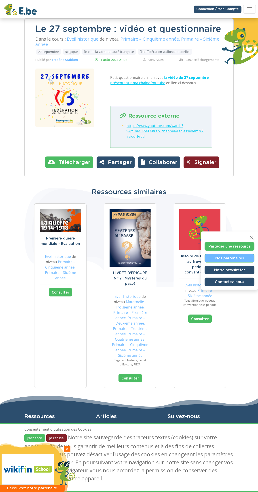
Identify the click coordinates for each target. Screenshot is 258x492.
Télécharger (69, 162)
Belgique (71, 52)
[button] (159, 162)
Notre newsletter (229, 270)
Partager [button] (115, 162)
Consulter (60, 292)
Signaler (201, 162)
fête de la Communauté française (109, 52)
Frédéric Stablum (65, 60)
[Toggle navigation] (249, 9)
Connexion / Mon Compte (217, 9)
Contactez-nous (229, 282)
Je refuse (56, 438)
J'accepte (34, 438)
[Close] (251, 237)
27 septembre (48, 52)
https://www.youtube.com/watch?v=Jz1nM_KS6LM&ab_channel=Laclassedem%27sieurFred (165, 131)
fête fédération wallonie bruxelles (165, 52)
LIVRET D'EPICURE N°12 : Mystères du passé (130, 278)
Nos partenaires (229, 258)
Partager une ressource (229, 246)
